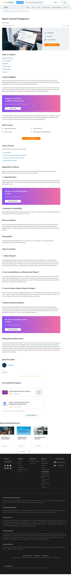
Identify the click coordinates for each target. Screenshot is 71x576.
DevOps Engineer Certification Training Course (18, 514)
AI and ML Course (47, 502)
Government (44, 489)
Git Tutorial (56, 549)
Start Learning (52, 44)
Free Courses (44, 463)
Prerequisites (5, 63)
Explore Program (12, 201)
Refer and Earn (8, 463)
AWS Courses (35, 541)
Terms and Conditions (27, 557)
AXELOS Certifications (54, 539)
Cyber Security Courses (18, 537)
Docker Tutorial (49, 549)
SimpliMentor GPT (45, 471)
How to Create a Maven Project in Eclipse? (13, 158)
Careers (19, 465)
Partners (43, 487)
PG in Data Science (7, 502)
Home (4, 11)
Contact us (20, 473)
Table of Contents (6, 66)
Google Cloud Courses (32, 539)
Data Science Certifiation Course (29, 512)
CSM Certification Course (25, 522)
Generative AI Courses (33, 535)
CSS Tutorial (19, 550)
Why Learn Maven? (6, 61)
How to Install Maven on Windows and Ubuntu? (15, 155)
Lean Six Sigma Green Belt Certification (56, 525)
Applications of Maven (7, 58)
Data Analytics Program (35, 502)
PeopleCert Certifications (43, 537)
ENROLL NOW (13, 108)
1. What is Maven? (6, 69)
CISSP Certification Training (25, 525)
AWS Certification (53, 522)
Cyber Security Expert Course (36, 514)
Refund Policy (46, 557)
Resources (8, 11)
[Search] (38, 2)
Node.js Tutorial (40, 549)
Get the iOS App (60, 467)
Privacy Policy (37, 557)
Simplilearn (11, 365)
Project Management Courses (9, 535)
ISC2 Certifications (43, 539)
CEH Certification (62, 522)
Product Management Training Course (35, 504)
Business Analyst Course (49, 514)
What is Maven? (7, 152)
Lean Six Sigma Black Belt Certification (11, 527)
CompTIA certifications (25, 541)
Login (64, 2)
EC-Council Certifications (30, 537)
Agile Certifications (57, 535)
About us (20, 463)
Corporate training (45, 476)
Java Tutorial (24, 549)
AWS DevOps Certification (22, 523)
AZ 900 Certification (42, 523)
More (56, 2)
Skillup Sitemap (44, 465)
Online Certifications (22, 535)
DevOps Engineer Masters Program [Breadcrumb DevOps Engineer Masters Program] (47, 344)
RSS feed (43, 469)
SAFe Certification (14, 525)
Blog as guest (33, 465)
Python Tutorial (6, 549)
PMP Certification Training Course (10, 522)
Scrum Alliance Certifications (56, 537)
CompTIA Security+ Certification (55, 523)
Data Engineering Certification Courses (16, 504)
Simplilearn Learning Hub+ (45, 478)
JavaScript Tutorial (15, 549)
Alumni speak (21, 469)
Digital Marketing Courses (45, 535)
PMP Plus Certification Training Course (11, 512)
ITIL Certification (33, 523)
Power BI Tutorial (12, 550)
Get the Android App (60, 464)
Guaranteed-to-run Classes (45, 482)
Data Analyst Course (42, 512)
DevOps (13, 11)
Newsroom (20, 467)
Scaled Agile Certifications (20, 539)
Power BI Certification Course (28, 527)
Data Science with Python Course (39, 522)
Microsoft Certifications (44, 541)
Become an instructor (34, 463)
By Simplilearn (5, 22)
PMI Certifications (14, 541)
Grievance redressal (22, 471)
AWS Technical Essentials (9, 523)
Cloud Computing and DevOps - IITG (21, 502)
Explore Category (31, 417)
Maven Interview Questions (10, 160)
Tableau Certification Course (39, 525)
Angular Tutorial (32, 549)
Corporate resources (45, 485)
